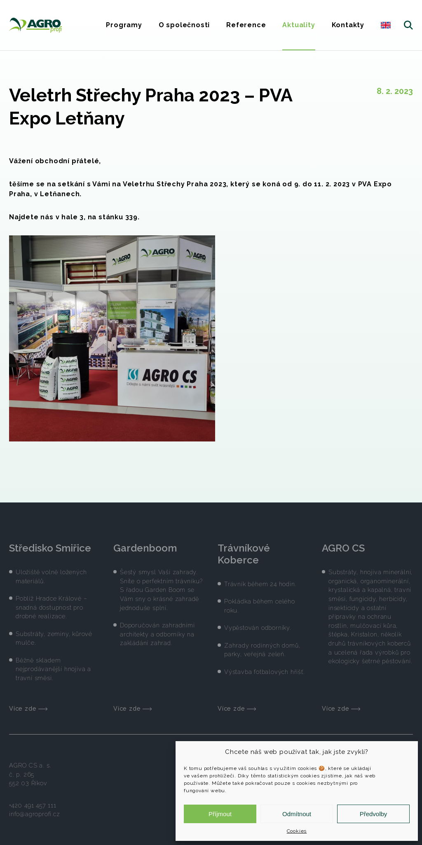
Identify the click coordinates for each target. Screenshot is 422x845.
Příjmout (220, 813)
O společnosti (184, 25)
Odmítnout (296, 813)
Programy (124, 25)
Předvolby (373, 813)
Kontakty (348, 25)
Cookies (297, 831)
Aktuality (298, 25)
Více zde (28, 703)
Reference (246, 25)
